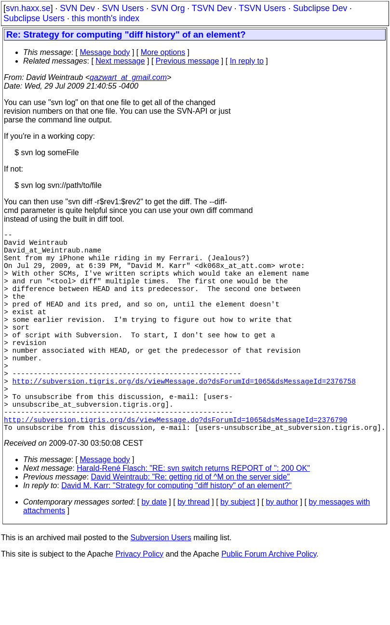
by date (153, 552)
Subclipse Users (34, 18)
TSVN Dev (212, 8)
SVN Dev (77, 8)
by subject (237, 552)
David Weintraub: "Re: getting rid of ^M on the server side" (190, 527)
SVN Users (123, 8)
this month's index (105, 18)
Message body (105, 52)
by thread (193, 552)
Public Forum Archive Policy (268, 604)
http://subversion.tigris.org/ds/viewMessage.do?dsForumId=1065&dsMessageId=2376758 (184, 419)
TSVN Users (262, 8)
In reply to (247, 61)
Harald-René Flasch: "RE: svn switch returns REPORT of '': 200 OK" (193, 518)
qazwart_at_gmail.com (128, 77)
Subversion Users (161, 588)
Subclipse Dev (320, 8)
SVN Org (168, 8)
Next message (120, 61)
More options (163, 52)
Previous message (187, 61)
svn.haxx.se (28, 8)
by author (282, 552)
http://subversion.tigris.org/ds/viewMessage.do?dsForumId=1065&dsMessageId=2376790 (175, 467)
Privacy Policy (139, 604)
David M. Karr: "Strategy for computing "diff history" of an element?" (176, 536)
